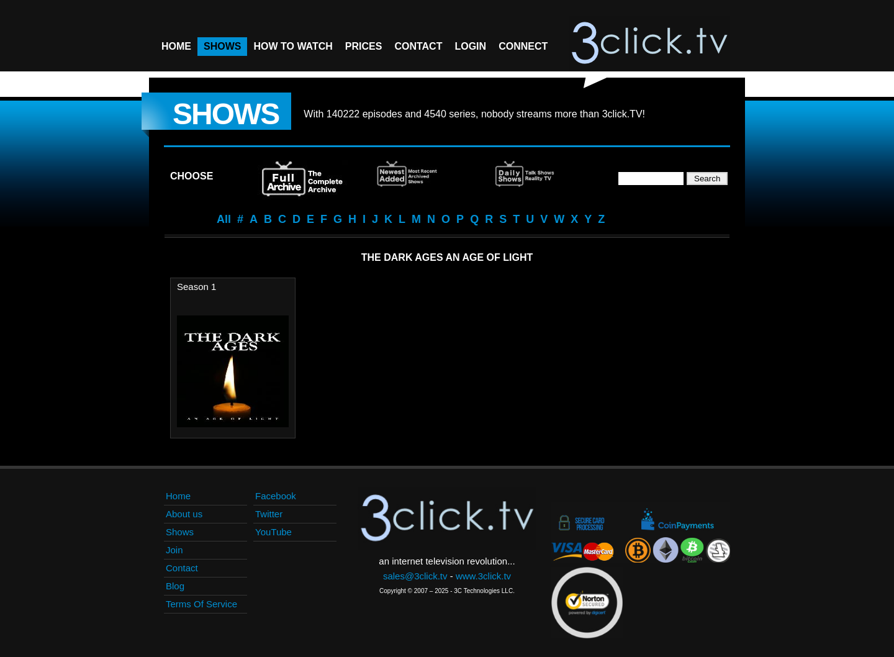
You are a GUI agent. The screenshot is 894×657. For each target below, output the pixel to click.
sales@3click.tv (415, 576)
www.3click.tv (483, 576)
